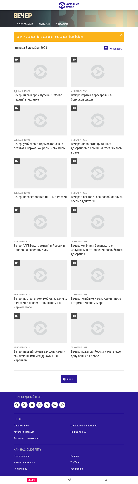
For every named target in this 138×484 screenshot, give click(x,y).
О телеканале (21, 425)
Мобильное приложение (83, 425)
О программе (25, 24)
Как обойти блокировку (27, 438)
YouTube (74, 462)
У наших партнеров (24, 462)
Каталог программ (24, 431)
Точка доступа (22, 456)
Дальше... (69, 379)
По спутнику (20, 468)
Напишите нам (78, 431)
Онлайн (74, 456)
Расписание (76, 468)
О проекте (62, 24)
